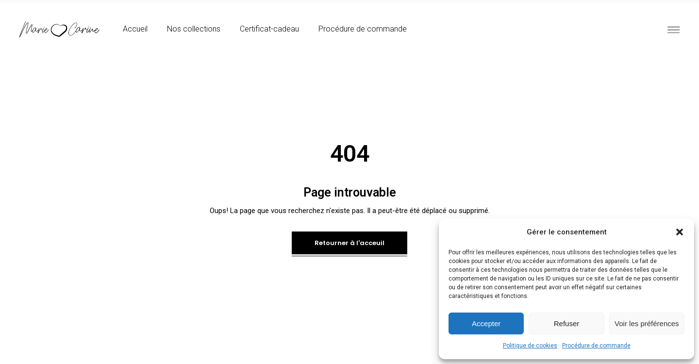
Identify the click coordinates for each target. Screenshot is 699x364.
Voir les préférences (647, 323)
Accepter (486, 323)
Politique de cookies (530, 345)
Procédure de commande (596, 345)
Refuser (567, 323)
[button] (679, 232)
